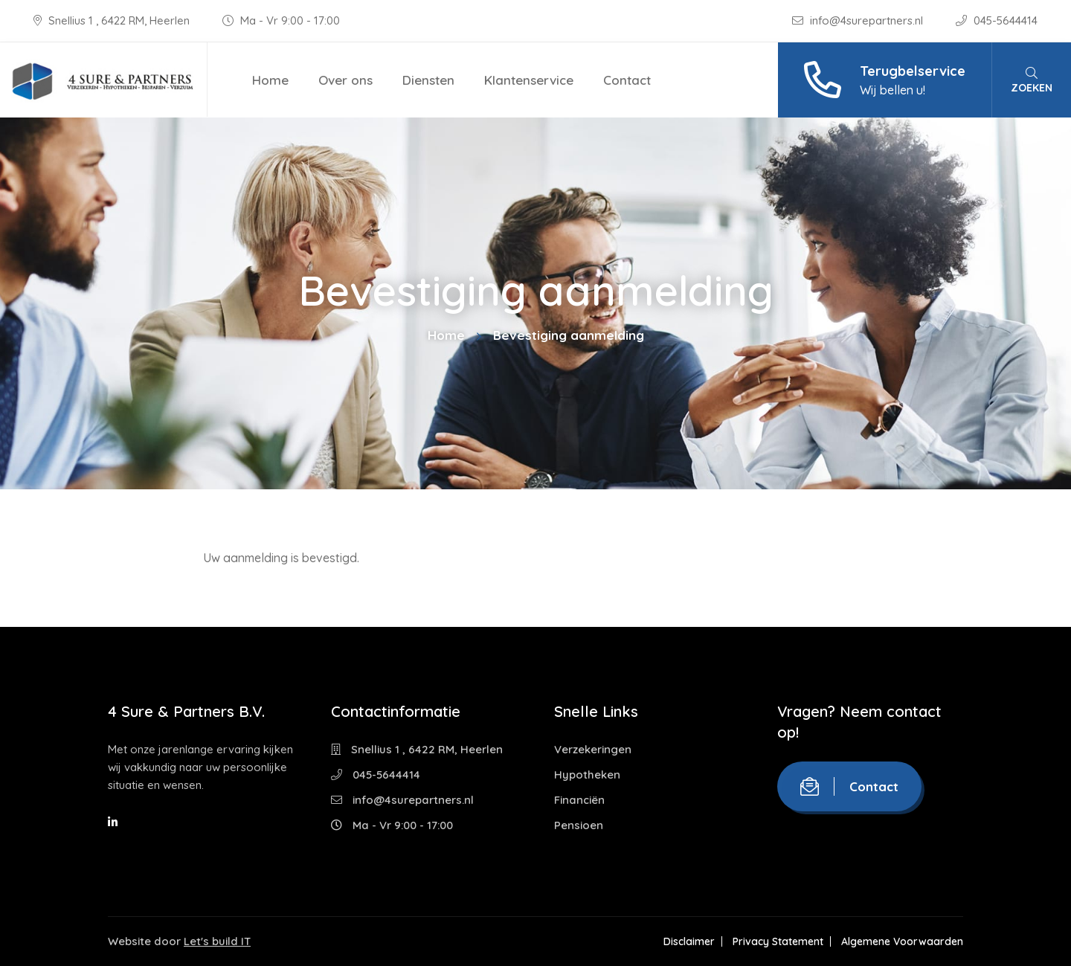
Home (270, 80)
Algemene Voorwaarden (902, 941)
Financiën (579, 800)
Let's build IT (217, 941)
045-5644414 (997, 20)
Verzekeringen (592, 749)
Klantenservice (528, 80)
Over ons (345, 80)
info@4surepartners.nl (859, 20)
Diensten (428, 80)
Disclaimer (689, 941)
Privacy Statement (778, 941)
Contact (627, 80)
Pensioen (578, 825)
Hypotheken (587, 774)
